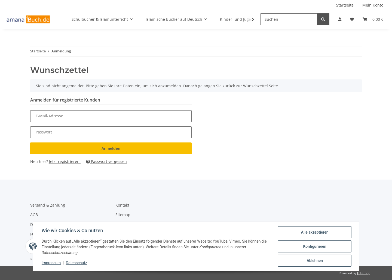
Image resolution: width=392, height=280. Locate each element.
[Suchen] (288, 19)
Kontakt (122, 205)
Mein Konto (372, 5)
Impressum (51, 263)
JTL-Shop (363, 273)
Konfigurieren (314, 246)
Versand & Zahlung (47, 205)
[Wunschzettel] (352, 19)
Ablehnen (315, 260)
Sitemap (122, 214)
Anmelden (111, 148)
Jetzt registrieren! (65, 161)
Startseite (345, 5)
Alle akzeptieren (314, 232)
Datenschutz (76, 263)
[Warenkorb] (373, 19)
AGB (34, 214)
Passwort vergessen (106, 161)
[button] (340, 19)
